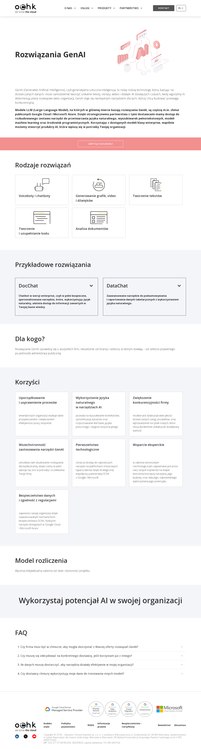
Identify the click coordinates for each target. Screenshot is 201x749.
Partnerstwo (131, 8)
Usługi (87, 8)
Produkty (107, 8)
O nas (70, 8)
